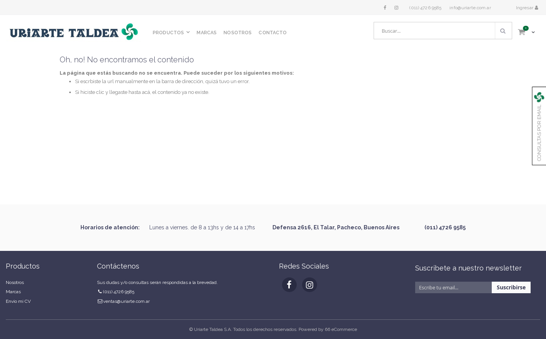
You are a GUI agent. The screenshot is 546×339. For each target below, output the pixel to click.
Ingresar (525, 7)
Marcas (13, 291)
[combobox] (443, 30)
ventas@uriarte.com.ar (126, 301)
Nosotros (15, 282)
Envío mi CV (18, 301)
